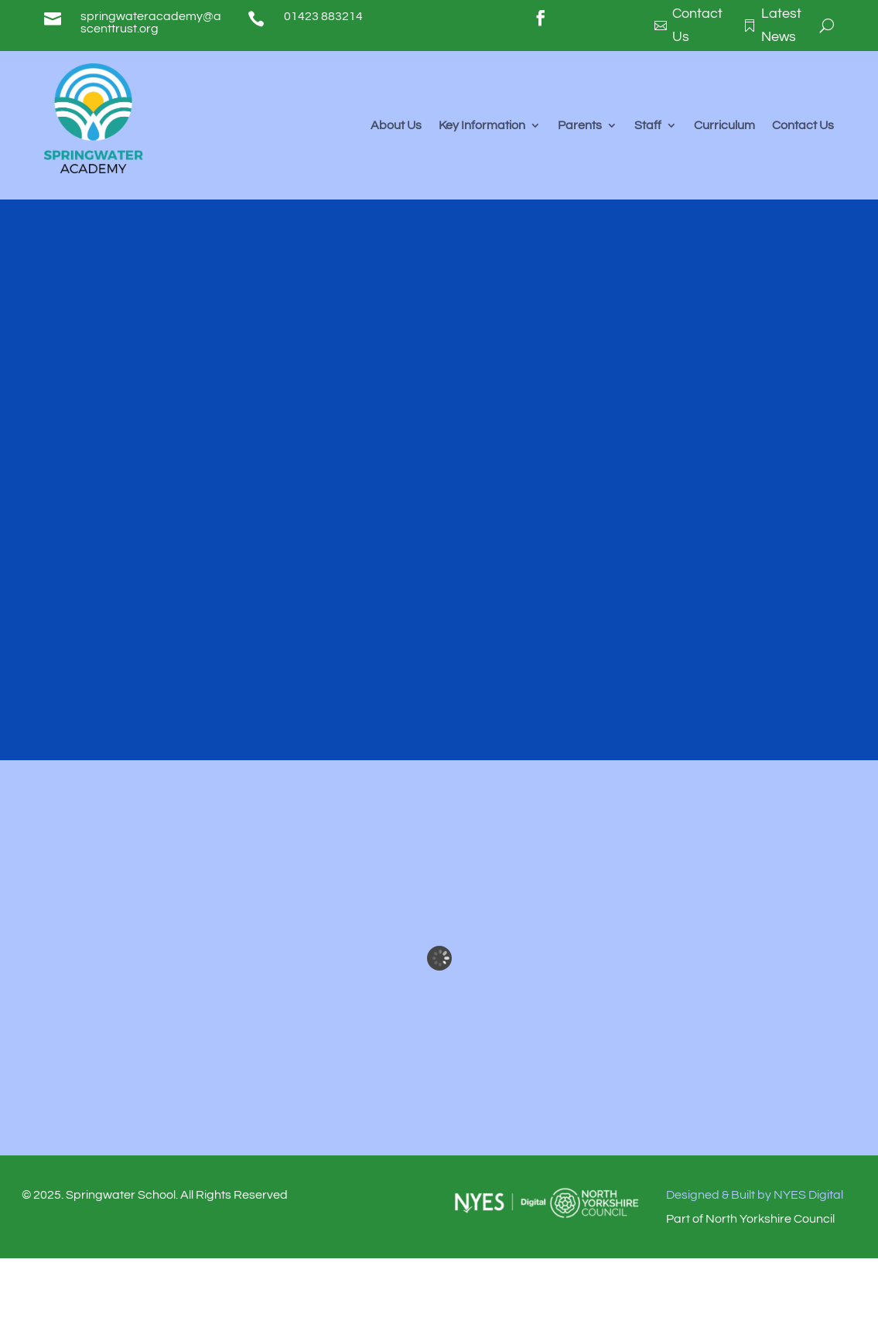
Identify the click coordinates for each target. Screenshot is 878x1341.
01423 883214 (323, 16)
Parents (580, 125)
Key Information (482, 125)
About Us (396, 125)
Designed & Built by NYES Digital (754, 1195)
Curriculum (724, 125)
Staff (647, 125)
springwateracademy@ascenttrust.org (150, 22)
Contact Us (803, 125)
